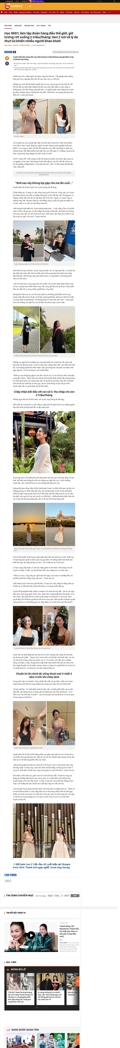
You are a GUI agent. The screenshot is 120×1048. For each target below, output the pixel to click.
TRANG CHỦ (1, 12)
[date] (50, 896)
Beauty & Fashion (25, 12)
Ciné (10, 12)
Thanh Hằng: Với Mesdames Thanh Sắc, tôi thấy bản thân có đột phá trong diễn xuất (69, 931)
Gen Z (8, 881)
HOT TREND (41, 26)
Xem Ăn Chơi (29, 26)
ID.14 (17, 1)
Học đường (85, 12)
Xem (75, 896)
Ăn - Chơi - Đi (53, 12)
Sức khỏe (69, 12)
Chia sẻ (9, 52)
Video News (64, 943)
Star (5, 12)
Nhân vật (18, 26)
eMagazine (9, 1)
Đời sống (36, 12)
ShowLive (25, 1)
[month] (58, 896)
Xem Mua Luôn (96, 12)
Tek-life (76, 12)
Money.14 (44, 12)
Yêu (49, 26)
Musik (16, 12)
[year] (67, 896)
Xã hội (62, 12)
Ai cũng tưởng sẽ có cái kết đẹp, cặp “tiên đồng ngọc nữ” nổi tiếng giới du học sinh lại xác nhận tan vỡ (50, 995)
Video (104, 12)
